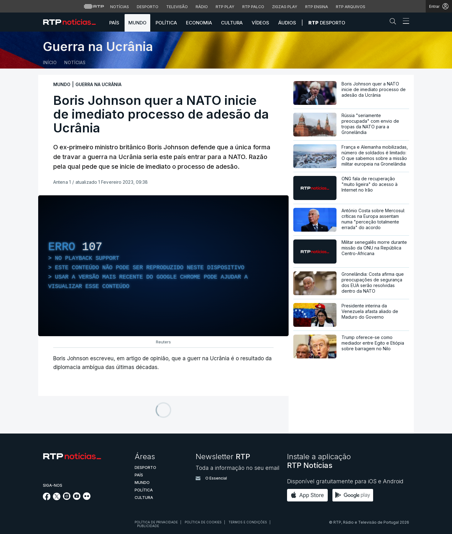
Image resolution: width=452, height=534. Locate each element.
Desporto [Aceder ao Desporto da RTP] (147, 6)
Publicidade (148, 526)
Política (166, 23)
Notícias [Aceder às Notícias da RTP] (119, 6)
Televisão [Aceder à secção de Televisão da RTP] (177, 6)
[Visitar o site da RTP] (94, 6)
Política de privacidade (156, 522)
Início (50, 62)
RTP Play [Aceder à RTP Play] (225, 6)
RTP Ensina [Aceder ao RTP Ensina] (316, 6)
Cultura (232, 23)
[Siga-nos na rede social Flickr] (86, 498)
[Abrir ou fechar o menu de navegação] (404, 22)
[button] (394, 22)
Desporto (326, 23)
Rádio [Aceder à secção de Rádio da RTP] (202, 6)
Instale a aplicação (319, 461)
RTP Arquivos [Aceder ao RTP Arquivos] (350, 6)
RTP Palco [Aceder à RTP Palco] (253, 6)
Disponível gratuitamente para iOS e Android (345, 481)
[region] (163, 265)
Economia (199, 23)
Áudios (287, 23)
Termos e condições (248, 522)
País (114, 23)
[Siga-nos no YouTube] (76, 498)
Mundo (137, 23)
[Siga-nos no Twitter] (57, 498)
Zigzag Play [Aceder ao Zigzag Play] (284, 6)
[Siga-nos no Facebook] (47, 498)
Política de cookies (203, 522)
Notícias (74, 62)
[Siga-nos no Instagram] (66, 498)
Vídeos (260, 23)
